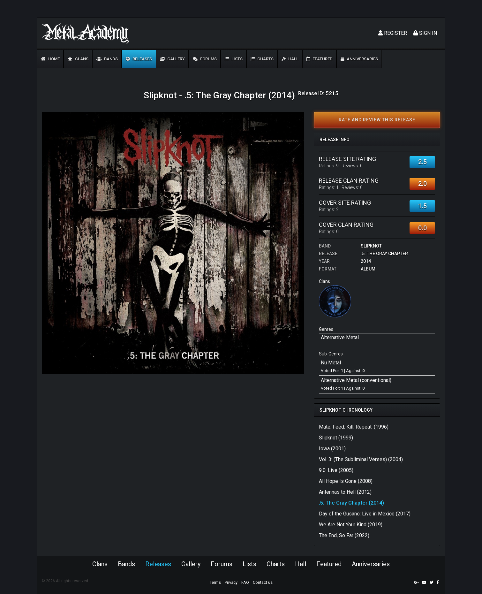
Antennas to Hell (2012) (345, 492)
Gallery (172, 59)
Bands (107, 59)
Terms (215, 582)
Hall (290, 59)
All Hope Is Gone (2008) (346, 481)
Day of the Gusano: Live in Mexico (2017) (364, 514)
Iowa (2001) (332, 449)
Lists (234, 59)
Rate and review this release (377, 119)
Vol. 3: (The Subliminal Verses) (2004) (361, 459)
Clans (78, 59)
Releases (139, 59)
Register (392, 33)
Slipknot (371, 245)
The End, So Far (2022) (344, 535)
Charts (262, 59)
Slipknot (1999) (336, 438)
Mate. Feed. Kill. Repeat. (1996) (353, 427)
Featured (319, 59)
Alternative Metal (340, 337)
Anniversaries (359, 59)
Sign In (425, 33)
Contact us (263, 582)
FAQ (245, 582)
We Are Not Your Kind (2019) (350, 525)
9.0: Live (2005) (336, 470)
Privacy (231, 582)
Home (50, 59)
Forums (205, 59)
